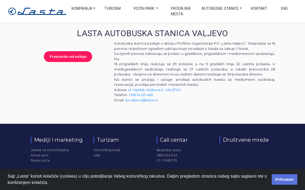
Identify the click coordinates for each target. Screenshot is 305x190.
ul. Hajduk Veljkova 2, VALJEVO (154, 90)
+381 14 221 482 (141, 95)
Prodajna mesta (181, 11)
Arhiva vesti (39, 155)
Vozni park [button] (144, 8)
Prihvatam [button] (284, 179)
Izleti (97, 155)
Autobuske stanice (220, 8)
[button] (50, 183)
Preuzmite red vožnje (68, 56)
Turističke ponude (106, 150)
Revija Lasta (40, 160)
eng (284, 8)
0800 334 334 (167, 155)
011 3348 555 (167, 160)
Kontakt (259, 8)
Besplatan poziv (169, 150)
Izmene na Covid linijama (50, 150)
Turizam (112, 8)
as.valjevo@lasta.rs (141, 100)
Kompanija (82, 8)
